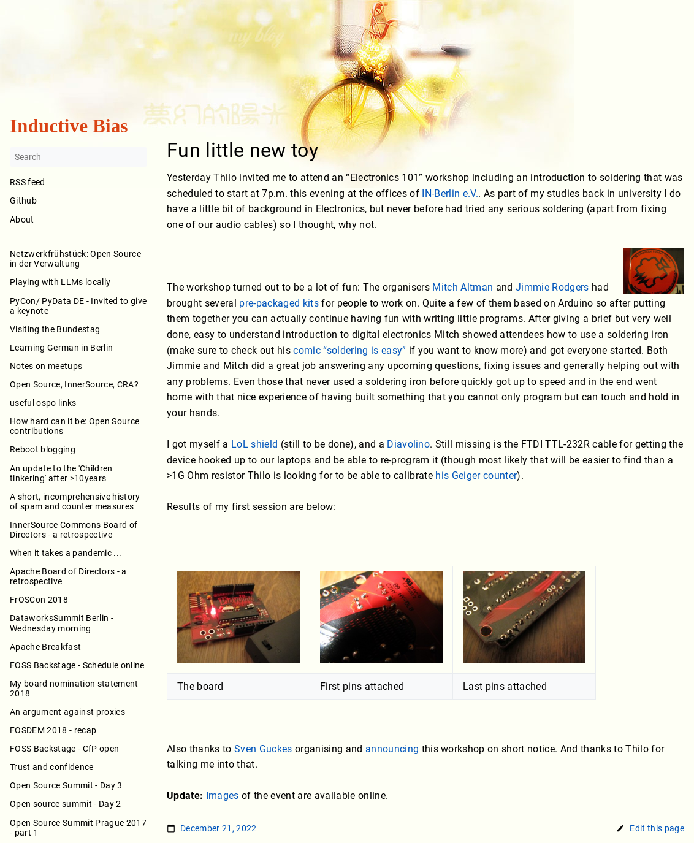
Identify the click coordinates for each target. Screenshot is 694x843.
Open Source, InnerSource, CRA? (74, 384)
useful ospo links (43, 403)
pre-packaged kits (279, 303)
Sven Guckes (263, 749)
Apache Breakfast (45, 647)
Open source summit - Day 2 (65, 804)
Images (222, 796)
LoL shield (254, 444)
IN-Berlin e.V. (450, 193)
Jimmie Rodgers (552, 287)
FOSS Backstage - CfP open (64, 749)
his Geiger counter (476, 476)
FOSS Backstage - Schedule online (77, 665)
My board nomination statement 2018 (74, 688)
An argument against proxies (67, 712)
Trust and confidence (52, 767)
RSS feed (27, 183)
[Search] (78, 157)
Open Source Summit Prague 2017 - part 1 (78, 827)
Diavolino (408, 444)
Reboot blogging (42, 450)
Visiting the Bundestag (55, 329)
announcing (392, 749)
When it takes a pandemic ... (65, 553)
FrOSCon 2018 (39, 600)
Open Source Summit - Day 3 (66, 786)
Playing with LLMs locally (60, 283)
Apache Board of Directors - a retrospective (68, 577)
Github (23, 201)
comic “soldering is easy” (349, 350)
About (78, 228)
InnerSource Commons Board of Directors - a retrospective (73, 530)
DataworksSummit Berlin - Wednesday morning (61, 623)
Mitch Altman (462, 287)
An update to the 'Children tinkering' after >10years (61, 473)
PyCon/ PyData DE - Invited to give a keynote (78, 306)
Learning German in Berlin (61, 348)
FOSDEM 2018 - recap (53, 730)
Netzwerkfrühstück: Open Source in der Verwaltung (75, 259)
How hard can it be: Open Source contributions (74, 427)
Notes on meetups (46, 366)
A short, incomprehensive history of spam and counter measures (75, 501)
